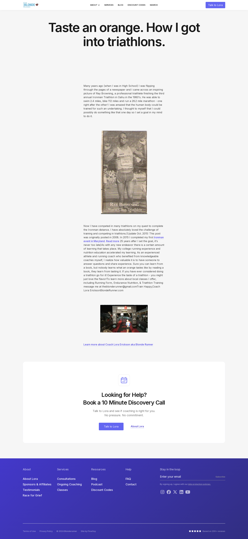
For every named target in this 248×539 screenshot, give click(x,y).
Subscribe (220, 477)
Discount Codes (136, 5)
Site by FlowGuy (88, 531)
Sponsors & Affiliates (37, 484)
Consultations (66, 478)
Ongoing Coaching (69, 484)
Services (108, 5)
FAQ (128, 478)
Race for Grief (32, 495)
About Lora (30, 478)
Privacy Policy (46, 531)
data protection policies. (199, 484)
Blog (120, 5)
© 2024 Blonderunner (66, 531)
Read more (112, 241)
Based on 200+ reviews (214, 531)
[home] (31, 5)
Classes (62, 490)
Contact (131, 484)
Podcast (96, 484)
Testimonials (31, 490)
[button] (95, 5)
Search (154, 5)
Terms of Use (29, 531)
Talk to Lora (215, 5)
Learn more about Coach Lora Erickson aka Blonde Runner (118, 344)
